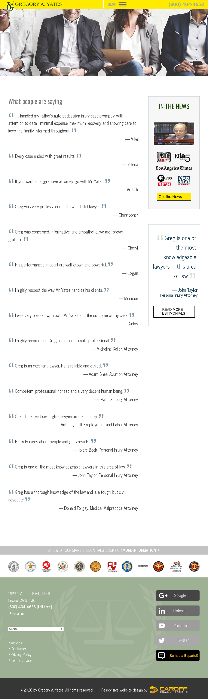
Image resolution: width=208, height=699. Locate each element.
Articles (16, 643)
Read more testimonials (172, 311)
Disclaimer (18, 648)
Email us (18, 613)
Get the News (170, 197)
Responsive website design (122, 690)
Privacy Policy (21, 654)
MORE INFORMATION (139, 550)
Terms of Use (21, 660)
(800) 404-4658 (186, 4)
